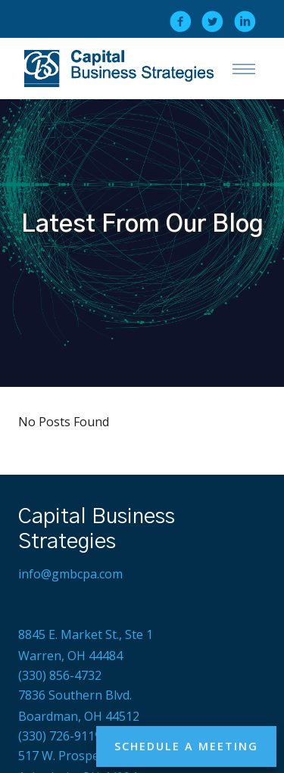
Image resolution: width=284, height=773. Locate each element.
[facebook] (181, 22)
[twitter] (212, 22)
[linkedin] (245, 22)
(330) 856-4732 (59, 675)
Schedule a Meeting (186, 746)
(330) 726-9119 (59, 736)
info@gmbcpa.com (70, 574)
